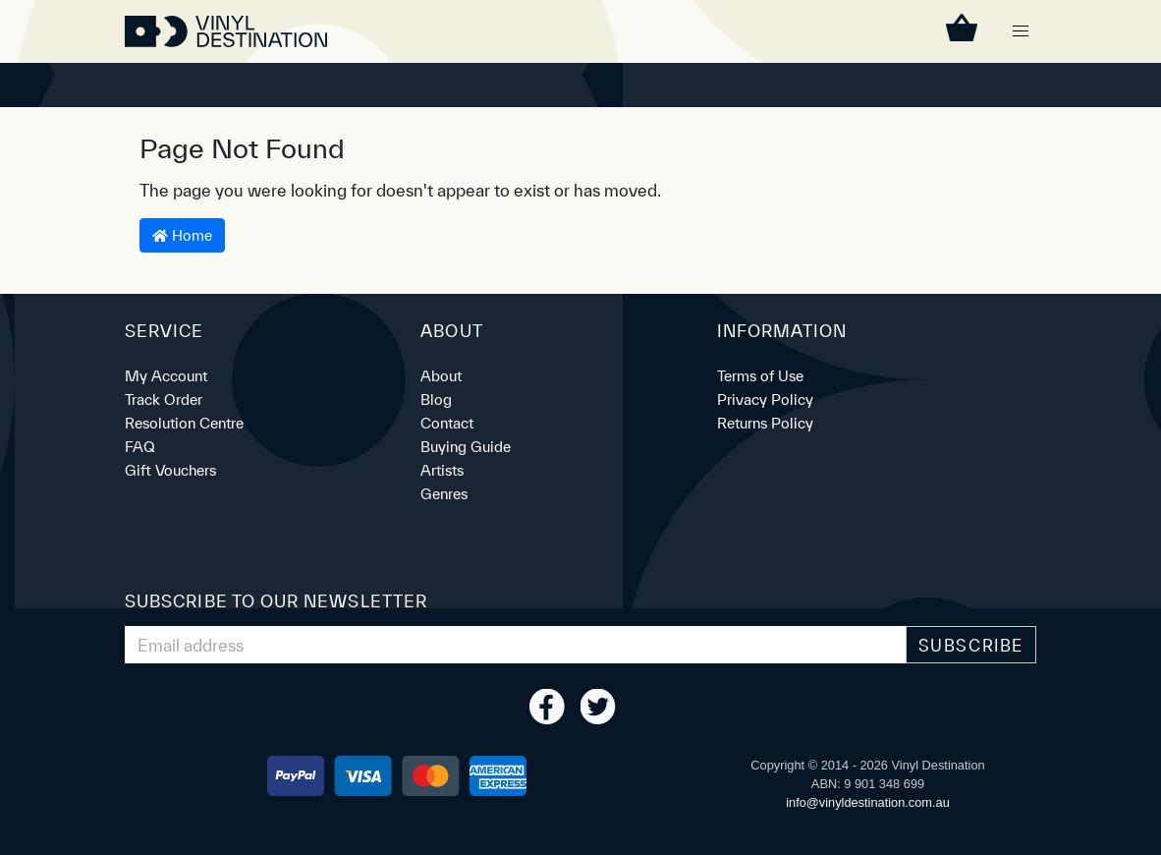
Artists (442, 470)
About (441, 376)
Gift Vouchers (170, 470)
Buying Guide (465, 446)
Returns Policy (765, 423)
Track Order (163, 399)
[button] (1020, 31)
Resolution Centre (184, 423)
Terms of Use (760, 376)
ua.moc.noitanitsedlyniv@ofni (868, 802)
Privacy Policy (765, 399)
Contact (446, 423)
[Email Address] (516, 644)
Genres (444, 493)
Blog (436, 399)
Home (182, 235)
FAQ (140, 446)
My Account (166, 376)
